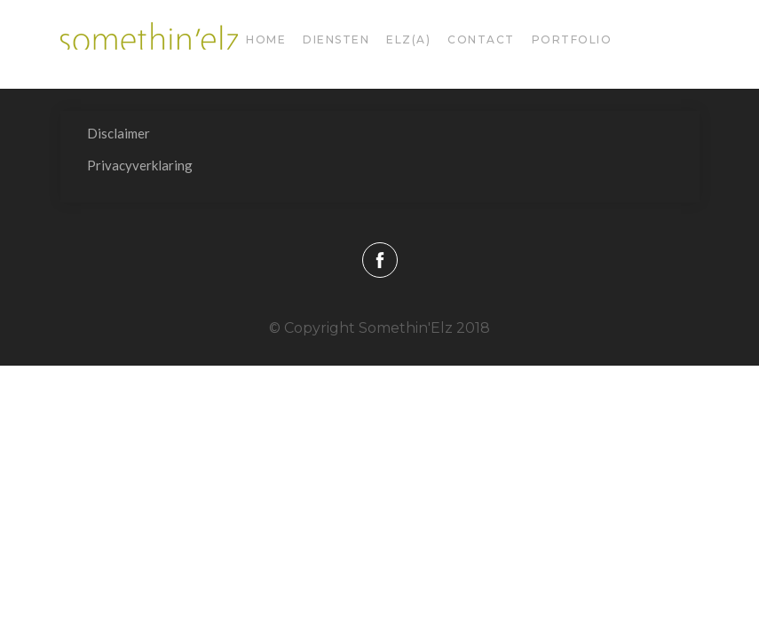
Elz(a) (408, 39)
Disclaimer (118, 133)
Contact (481, 39)
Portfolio (572, 39)
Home (266, 39)
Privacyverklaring (140, 165)
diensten (336, 39)
